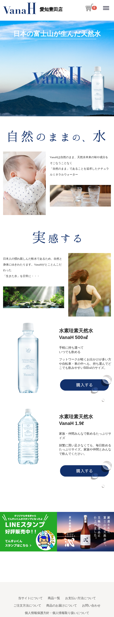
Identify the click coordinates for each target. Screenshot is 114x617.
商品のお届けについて (61, 605)
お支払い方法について (80, 598)
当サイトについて (30, 598)
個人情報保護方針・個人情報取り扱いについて (57, 612)
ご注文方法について (27, 605)
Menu (106, 5)
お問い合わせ (91, 605)
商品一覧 (54, 598)
